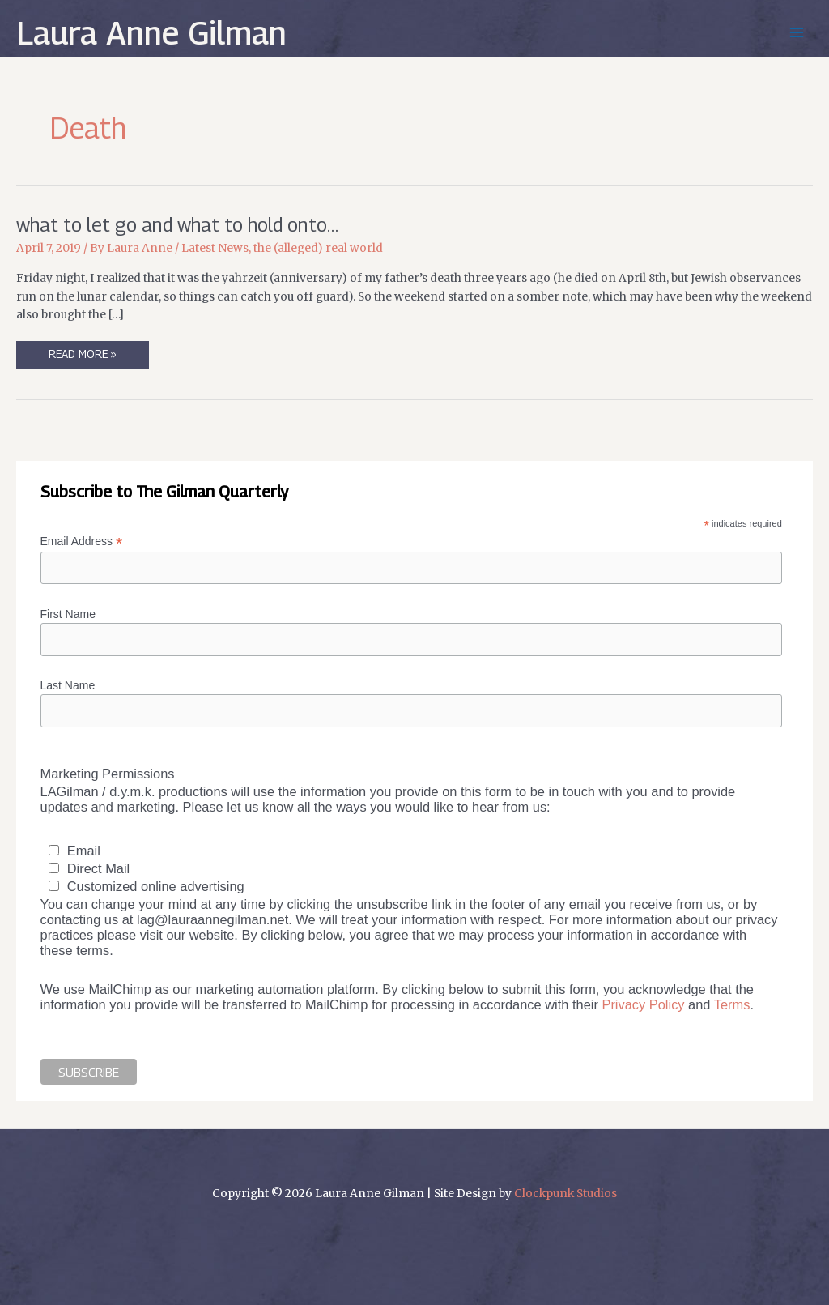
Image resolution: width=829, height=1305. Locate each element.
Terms (732, 1004)
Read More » (82, 358)
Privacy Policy (643, 1004)
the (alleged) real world (318, 248)
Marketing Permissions (107, 773)
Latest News (215, 248)
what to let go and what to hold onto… (177, 224)
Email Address (81, 541)
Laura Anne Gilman (151, 32)
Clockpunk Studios (565, 1194)
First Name (68, 614)
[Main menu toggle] (797, 32)
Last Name (68, 685)
